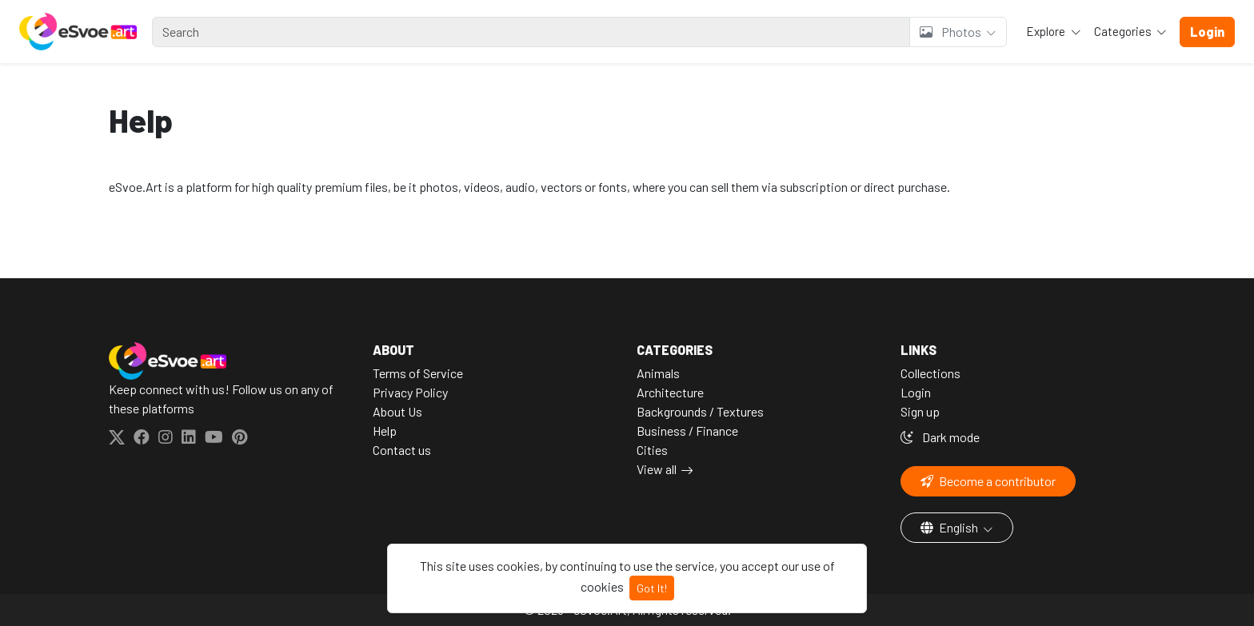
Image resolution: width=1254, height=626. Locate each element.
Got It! (652, 588)
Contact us (402, 449)
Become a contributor (988, 480)
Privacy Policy (410, 392)
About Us (397, 411)
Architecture (670, 392)
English (950, 527)
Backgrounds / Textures (700, 411)
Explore (1047, 31)
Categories (1124, 31)
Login (916, 392)
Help (385, 430)
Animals (658, 373)
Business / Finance (687, 430)
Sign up (920, 411)
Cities (652, 449)
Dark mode (940, 437)
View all (657, 468)
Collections (930, 373)
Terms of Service (418, 373)
